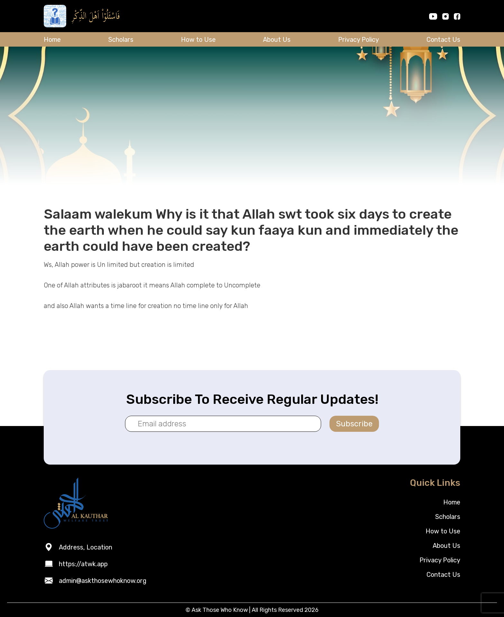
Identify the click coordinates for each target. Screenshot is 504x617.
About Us (277, 39)
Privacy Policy (358, 39)
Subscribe (354, 423)
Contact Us (443, 39)
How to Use (198, 39)
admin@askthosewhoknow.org (103, 581)
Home (52, 39)
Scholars (120, 39)
